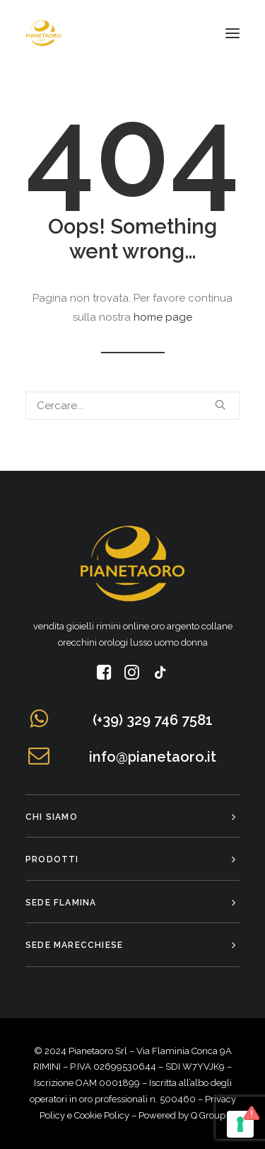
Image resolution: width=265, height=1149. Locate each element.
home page (163, 317)
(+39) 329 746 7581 (153, 719)
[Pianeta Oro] (43, 33)
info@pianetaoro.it (152, 756)
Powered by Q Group (182, 1115)
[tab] (132, 816)
